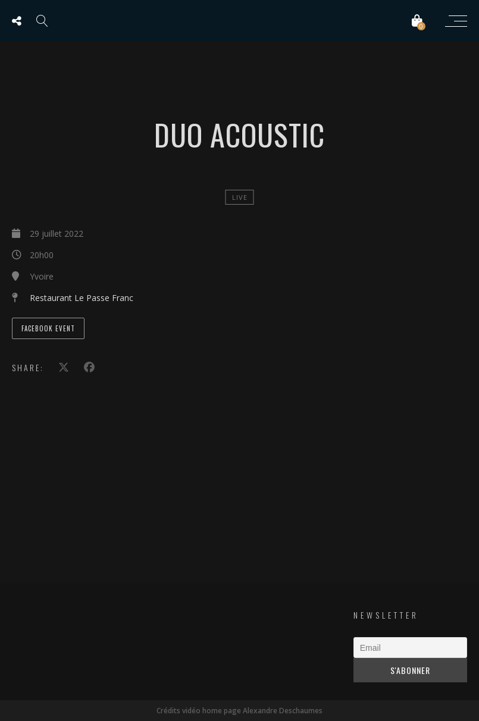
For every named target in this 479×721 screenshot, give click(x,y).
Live (240, 197)
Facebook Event (48, 328)
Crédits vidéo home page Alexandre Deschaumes (239, 711)
